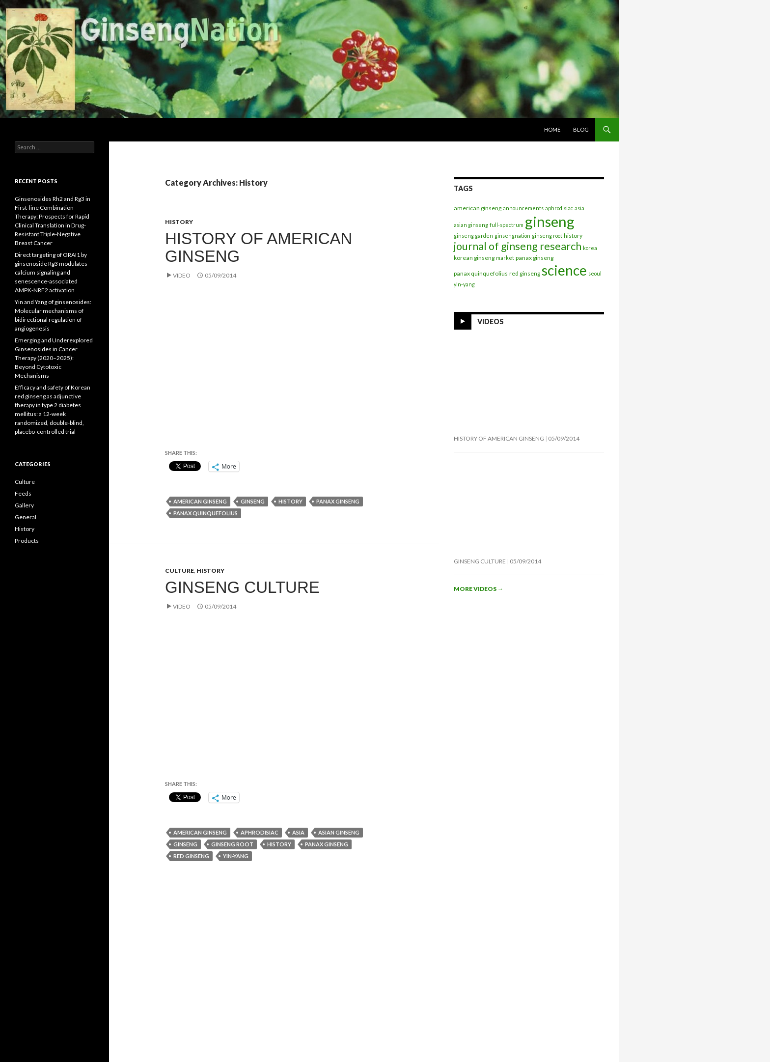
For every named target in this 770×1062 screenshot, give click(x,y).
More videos (478, 588)
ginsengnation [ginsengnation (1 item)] (512, 235)
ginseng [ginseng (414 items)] (550, 221)
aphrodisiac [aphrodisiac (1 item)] (559, 208)
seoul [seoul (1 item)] (595, 273)
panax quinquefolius (205, 513)
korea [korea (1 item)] (590, 248)
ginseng (253, 501)
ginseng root (232, 844)
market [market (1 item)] (505, 257)
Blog (581, 129)
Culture (179, 570)
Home (552, 129)
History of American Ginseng (258, 247)
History (179, 221)
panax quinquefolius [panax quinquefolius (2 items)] (481, 273)
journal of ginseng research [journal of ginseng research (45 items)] (517, 246)
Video (182, 275)
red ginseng (191, 856)
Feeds (23, 493)
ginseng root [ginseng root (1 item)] (547, 235)
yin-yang (235, 856)
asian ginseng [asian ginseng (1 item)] (471, 225)
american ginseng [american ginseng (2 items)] (477, 208)
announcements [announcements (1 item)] (523, 208)
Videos (490, 321)
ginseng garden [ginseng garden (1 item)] (473, 235)
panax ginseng (337, 501)
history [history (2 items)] (573, 235)
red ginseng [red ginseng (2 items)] (524, 273)
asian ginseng (338, 832)
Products (27, 540)
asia (298, 832)
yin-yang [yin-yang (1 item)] (464, 284)
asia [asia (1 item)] (579, 208)
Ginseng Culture (242, 587)
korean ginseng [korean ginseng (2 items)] (474, 257)
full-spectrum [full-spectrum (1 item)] (506, 225)
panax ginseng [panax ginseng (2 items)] (534, 257)
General (25, 517)
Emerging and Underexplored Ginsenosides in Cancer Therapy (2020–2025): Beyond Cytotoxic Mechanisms (54, 357)
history (290, 501)
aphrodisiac (259, 832)
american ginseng (200, 501)
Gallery (24, 505)
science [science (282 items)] (564, 270)
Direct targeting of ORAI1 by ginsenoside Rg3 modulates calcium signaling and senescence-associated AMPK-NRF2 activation (51, 272)
